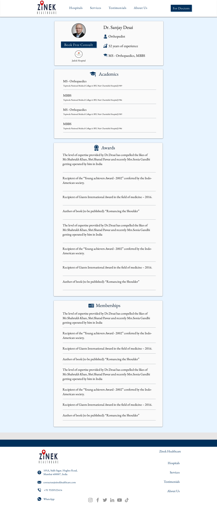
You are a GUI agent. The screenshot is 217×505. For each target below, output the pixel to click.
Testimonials (172, 482)
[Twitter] (105, 500)
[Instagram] (90, 500)
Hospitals (174, 463)
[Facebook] (98, 500)
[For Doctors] (181, 8)
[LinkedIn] (112, 500)
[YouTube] (119, 500)
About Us (173, 491)
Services (175, 472)
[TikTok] (127, 500)
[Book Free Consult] (79, 45)
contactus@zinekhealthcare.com (59, 482)
